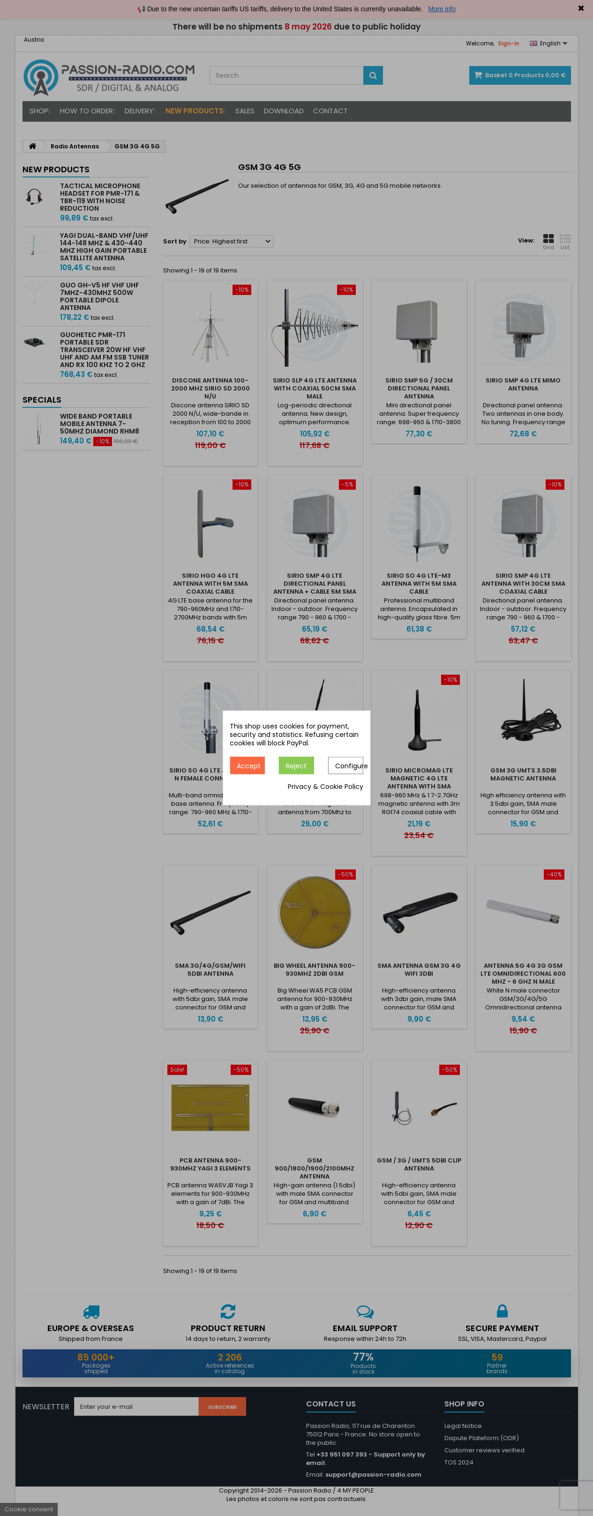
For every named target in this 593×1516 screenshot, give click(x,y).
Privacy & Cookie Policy (325, 787)
